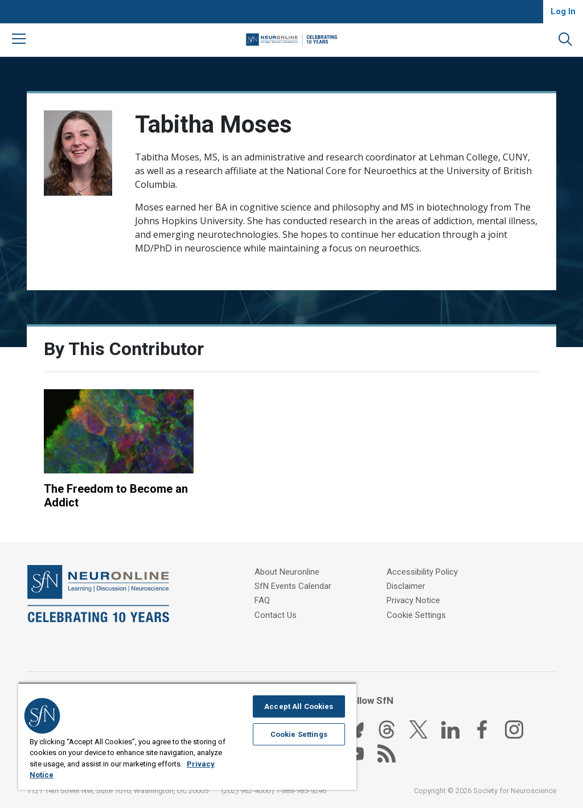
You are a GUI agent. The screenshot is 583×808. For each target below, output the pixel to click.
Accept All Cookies (298, 706)
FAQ (262, 600)
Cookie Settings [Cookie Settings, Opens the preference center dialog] (298, 734)
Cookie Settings (416, 614)
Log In (563, 11)
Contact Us (275, 614)
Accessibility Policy (422, 572)
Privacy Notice (413, 600)
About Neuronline (286, 572)
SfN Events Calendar (292, 586)
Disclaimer (406, 586)
